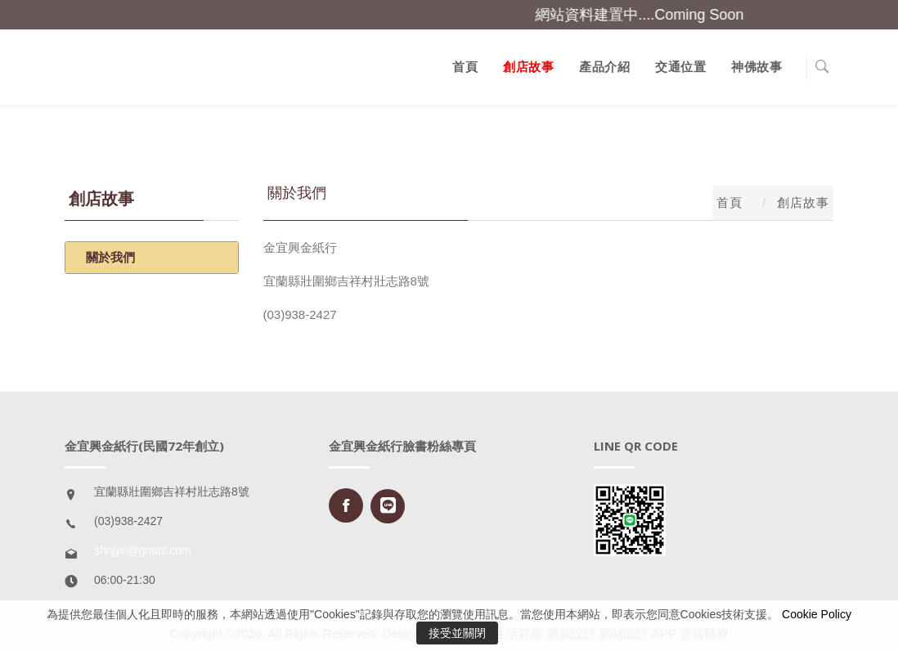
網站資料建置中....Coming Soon (647, 15)
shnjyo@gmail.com (142, 550)
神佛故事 (756, 67)
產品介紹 (604, 67)
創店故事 (528, 67)
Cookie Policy (816, 614)
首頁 (465, 67)
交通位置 (680, 67)
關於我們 (110, 257)
